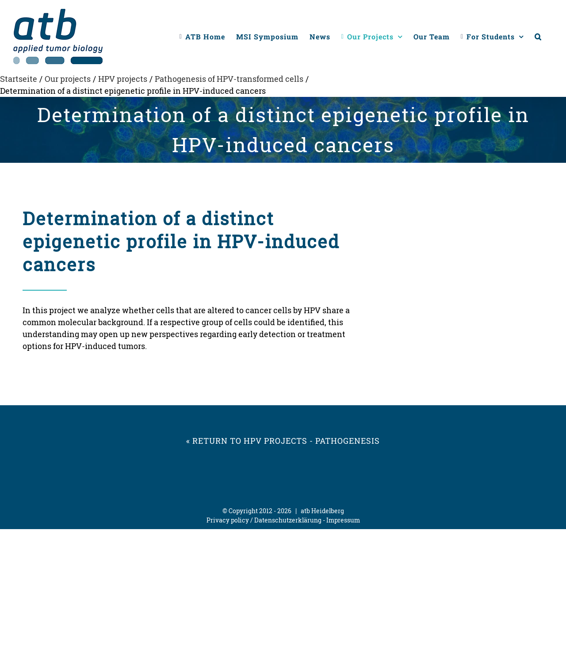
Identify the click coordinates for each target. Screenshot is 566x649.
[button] (538, 36)
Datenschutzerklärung (287, 520)
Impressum (343, 520)
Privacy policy (228, 520)
